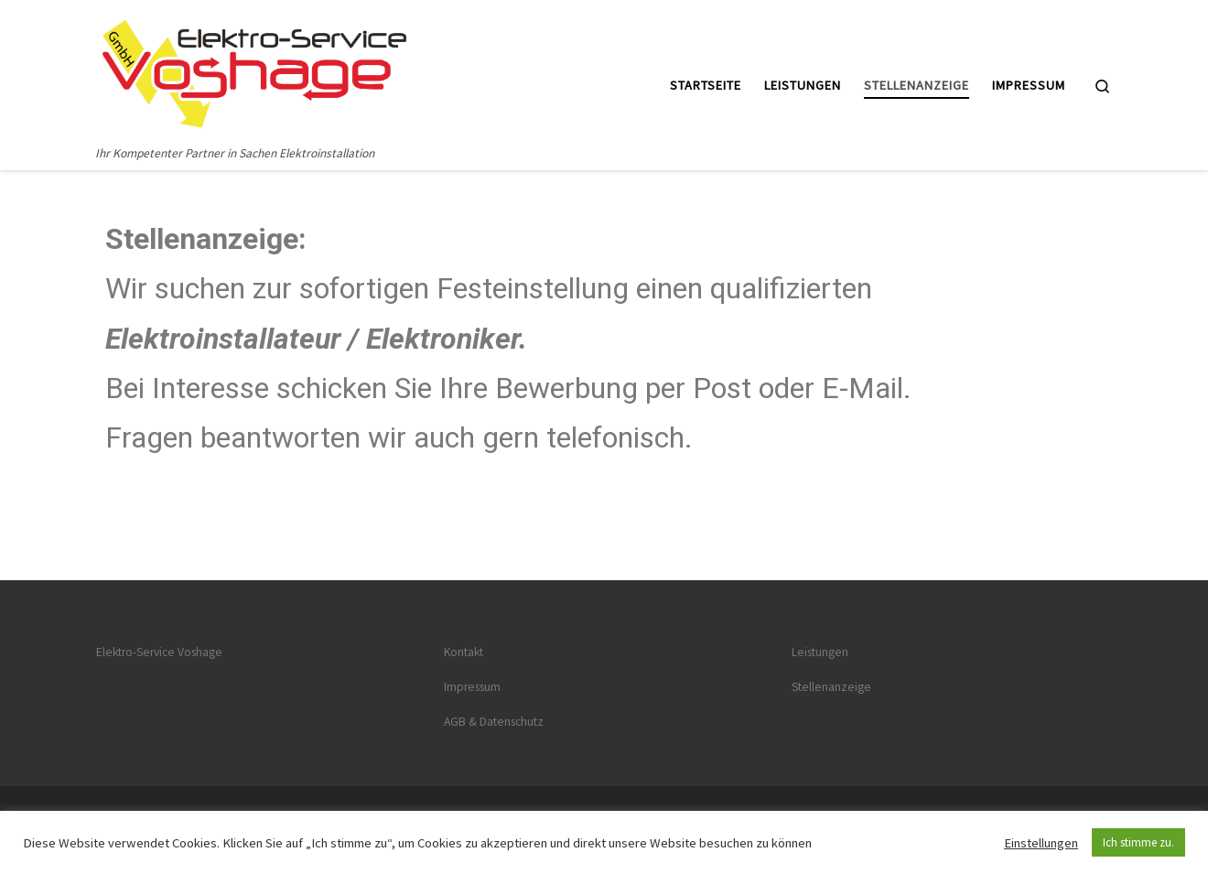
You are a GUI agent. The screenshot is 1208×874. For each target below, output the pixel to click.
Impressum (472, 687)
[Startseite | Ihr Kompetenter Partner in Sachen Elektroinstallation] (254, 71)
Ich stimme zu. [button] (1138, 842)
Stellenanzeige (831, 687)
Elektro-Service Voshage (159, 652)
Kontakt (463, 652)
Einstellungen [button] (1041, 843)
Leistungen (820, 652)
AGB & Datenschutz (494, 721)
